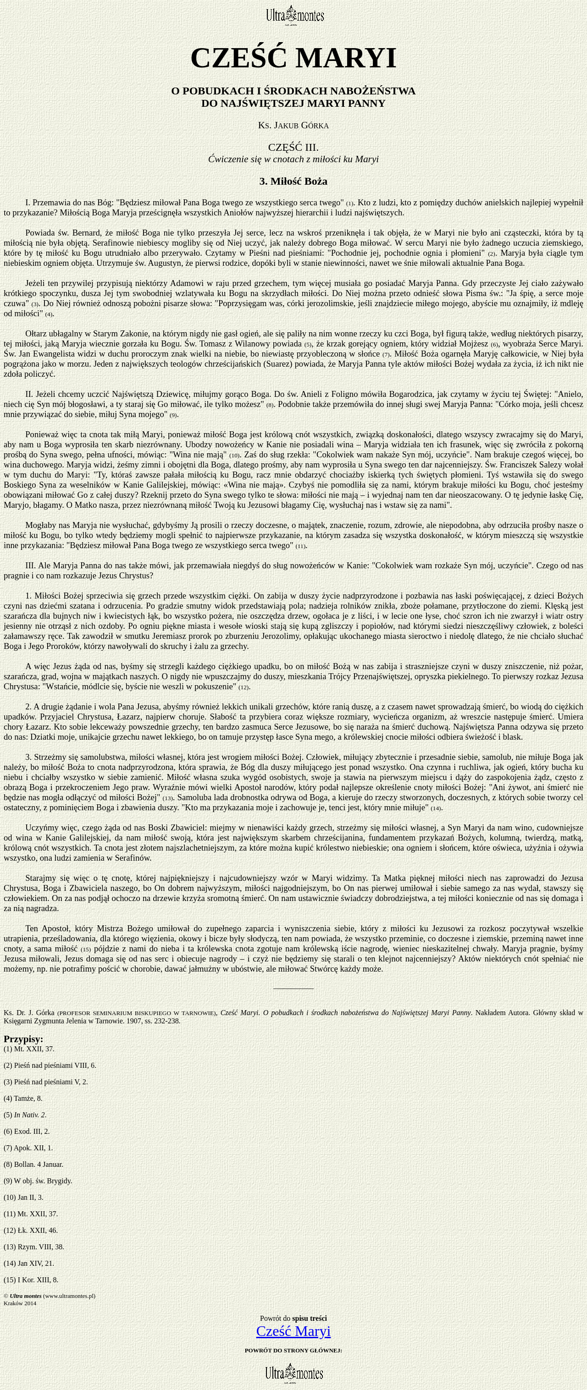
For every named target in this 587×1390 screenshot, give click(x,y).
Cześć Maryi (293, 1331)
